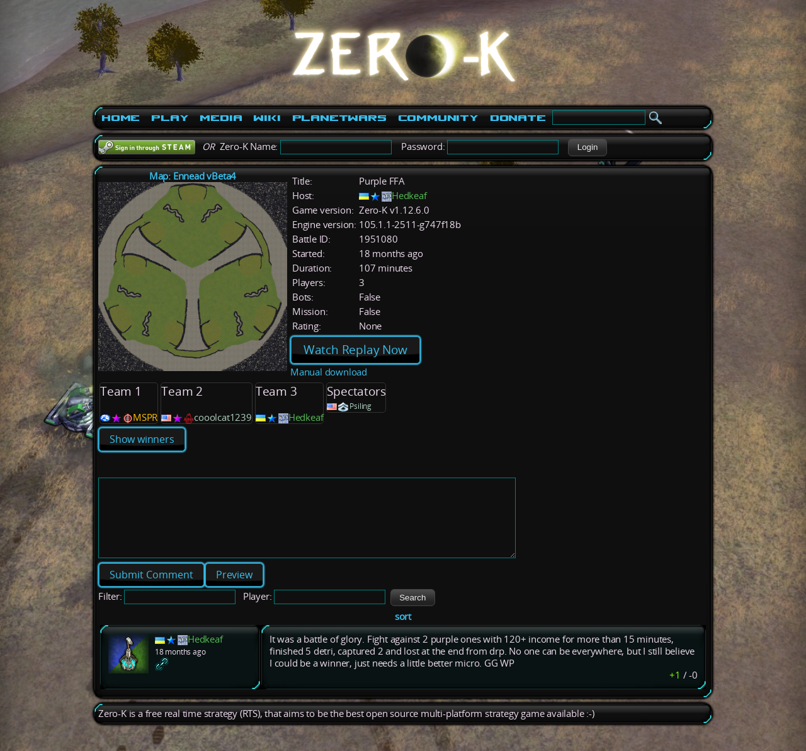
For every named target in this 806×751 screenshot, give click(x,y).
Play (169, 118)
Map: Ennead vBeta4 (192, 176)
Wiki (266, 118)
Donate (518, 118)
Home (120, 118)
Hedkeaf (409, 196)
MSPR (145, 417)
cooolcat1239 (223, 417)
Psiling (360, 406)
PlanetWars (339, 118)
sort (403, 632)
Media (221, 118)
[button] (587, 147)
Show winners (142, 439)
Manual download (328, 372)
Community (438, 118)
